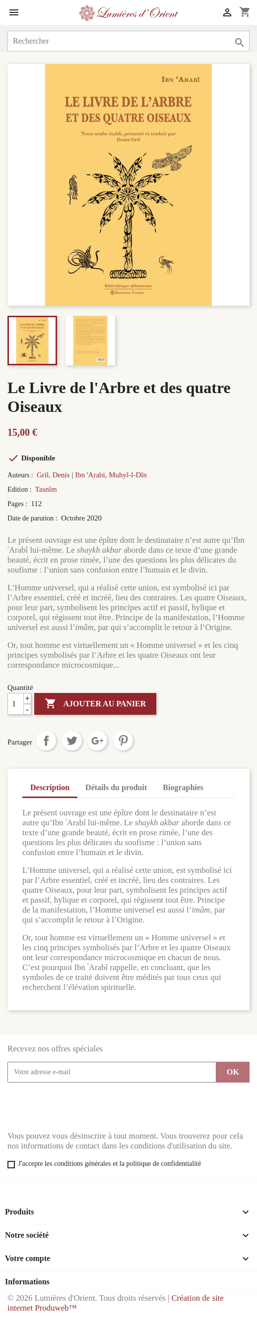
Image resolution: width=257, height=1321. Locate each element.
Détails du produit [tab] (116, 787)
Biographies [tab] (183, 787)
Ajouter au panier (95, 703)
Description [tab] (49, 787)
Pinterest (123, 740)
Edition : (20, 489)
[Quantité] (19, 704)
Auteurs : (21, 475)
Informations (27, 1281)
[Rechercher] (128, 41)
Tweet (72, 740)
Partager (46, 740)
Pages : (18, 504)
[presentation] (82, 1107)
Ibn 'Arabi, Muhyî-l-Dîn (111, 475)
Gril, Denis (53, 475)
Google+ (97, 740)
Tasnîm (46, 489)
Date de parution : (33, 518)
